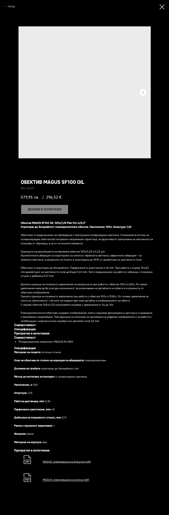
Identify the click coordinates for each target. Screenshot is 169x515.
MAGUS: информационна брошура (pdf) (67, 461)
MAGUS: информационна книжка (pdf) (66, 480)
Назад (11, 6)
